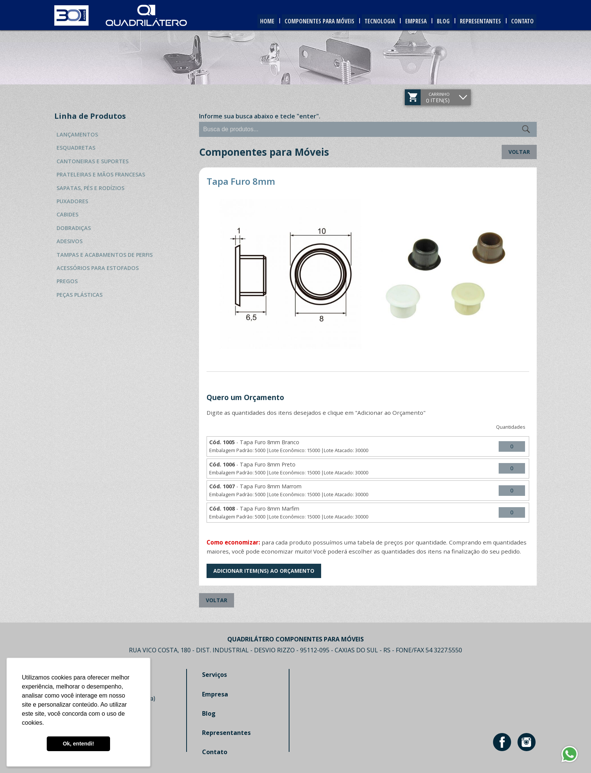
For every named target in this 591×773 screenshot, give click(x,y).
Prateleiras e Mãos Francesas (101, 174)
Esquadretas (76, 147)
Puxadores (72, 201)
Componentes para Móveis (302, 21)
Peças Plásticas (80, 294)
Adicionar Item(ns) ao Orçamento (263, 570)
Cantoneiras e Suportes (93, 161)
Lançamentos (77, 134)
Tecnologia (366, 21)
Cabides (67, 214)
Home (246, 21)
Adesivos (70, 241)
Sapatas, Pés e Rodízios (90, 188)
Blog (436, 21)
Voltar (519, 151)
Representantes (476, 21)
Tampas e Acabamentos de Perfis (105, 254)
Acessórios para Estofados (98, 267)
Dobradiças (74, 228)
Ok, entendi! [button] (78, 744)
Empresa (406, 21)
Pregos (67, 281)
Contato (521, 21)
